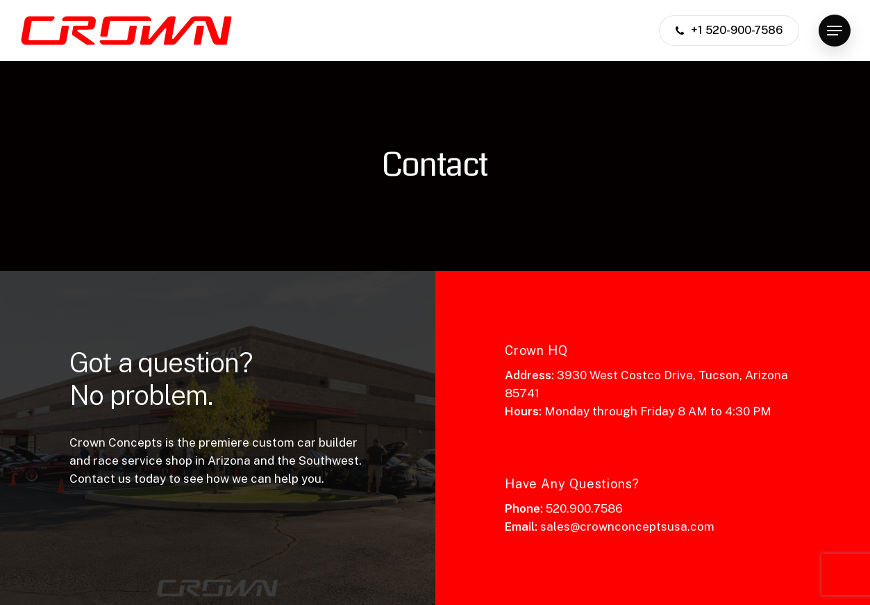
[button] (835, 31)
